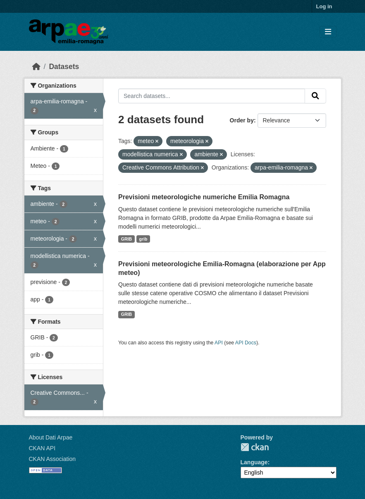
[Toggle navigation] (328, 32)
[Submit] (315, 95)
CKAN (255, 447)
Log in (324, 6)
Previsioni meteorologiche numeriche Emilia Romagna (203, 197)
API (219, 343)
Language (254, 462)
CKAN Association (52, 459)
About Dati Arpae (51, 437)
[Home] (36, 66)
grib (143, 238)
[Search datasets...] (211, 95)
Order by (242, 120)
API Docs (245, 343)
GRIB (126, 238)
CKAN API (42, 448)
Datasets (64, 66)
